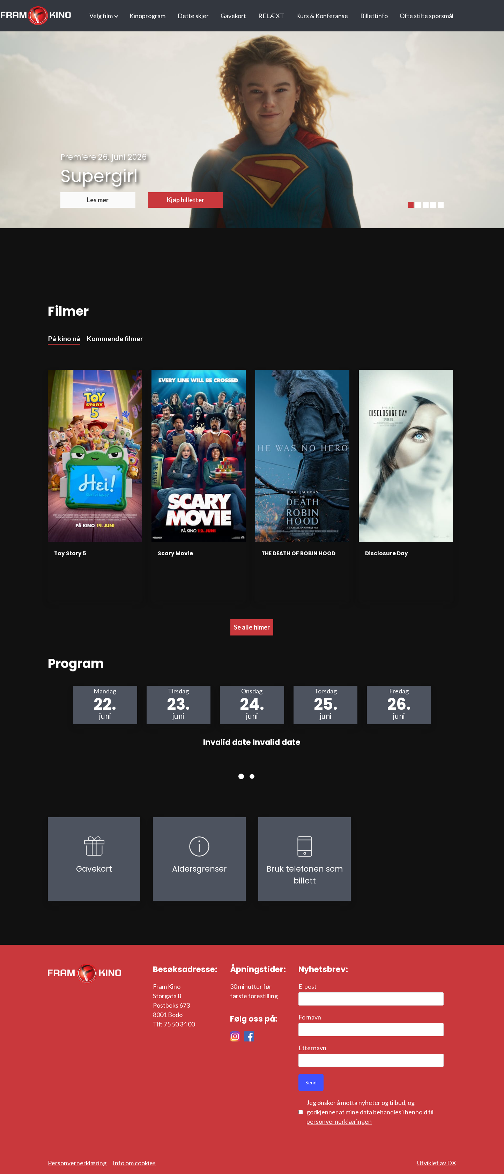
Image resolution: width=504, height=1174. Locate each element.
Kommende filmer (115, 338)
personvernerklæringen (339, 1121)
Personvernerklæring (77, 1163)
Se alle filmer (252, 627)
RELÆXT (271, 16)
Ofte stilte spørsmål (426, 16)
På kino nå (64, 338)
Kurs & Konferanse (322, 16)
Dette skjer (193, 16)
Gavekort (233, 16)
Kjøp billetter (185, 200)
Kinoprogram (147, 16)
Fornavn (309, 1017)
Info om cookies (134, 1163)
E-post (307, 986)
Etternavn (312, 1048)
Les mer (98, 200)
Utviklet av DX (436, 1163)
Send (311, 1082)
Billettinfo (374, 16)
